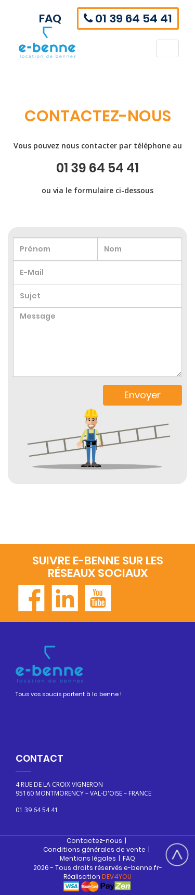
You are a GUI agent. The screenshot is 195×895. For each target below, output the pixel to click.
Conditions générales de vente (94, 849)
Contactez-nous (94, 840)
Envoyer (142, 394)
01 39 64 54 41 (128, 18)
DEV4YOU (117, 876)
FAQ (50, 18)
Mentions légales (88, 858)
